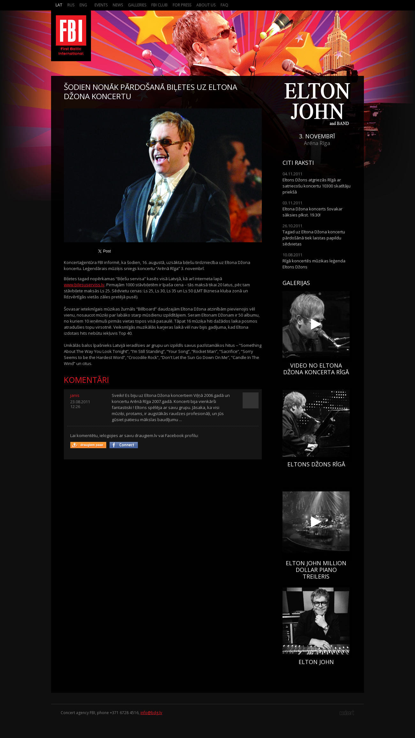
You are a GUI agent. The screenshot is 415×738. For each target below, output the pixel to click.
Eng (83, 5)
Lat (59, 5)
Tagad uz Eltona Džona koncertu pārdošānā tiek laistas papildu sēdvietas (314, 238)
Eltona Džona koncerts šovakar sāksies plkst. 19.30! (313, 212)
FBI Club (159, 5)
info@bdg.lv (151, 712)
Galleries (137, 5)
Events (101, 5)
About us (205, 5)
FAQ (224, 5)
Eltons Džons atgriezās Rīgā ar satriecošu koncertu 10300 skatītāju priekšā (317, 186)
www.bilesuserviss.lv (84, 285)
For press (182, 5)
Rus (70, 5)
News (118, 5)
